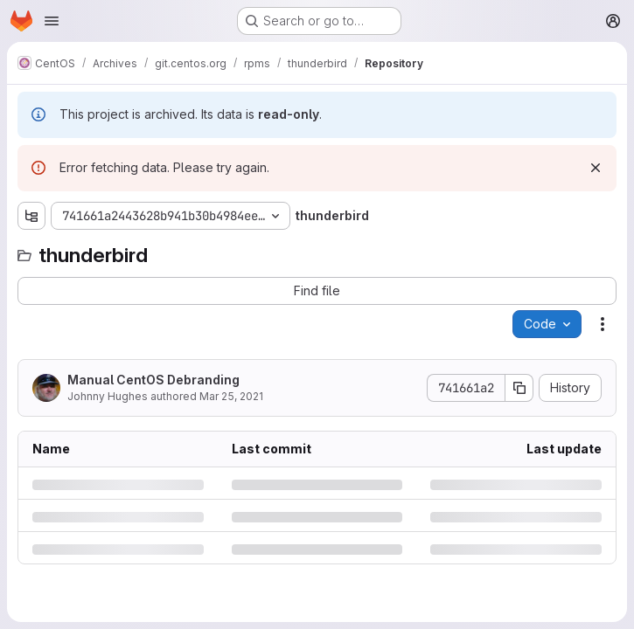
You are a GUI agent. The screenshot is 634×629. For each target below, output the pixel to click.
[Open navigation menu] (52, 21)
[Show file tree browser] (31, 216)
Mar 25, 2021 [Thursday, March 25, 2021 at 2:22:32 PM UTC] (231, 396)
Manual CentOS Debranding (153, 379)
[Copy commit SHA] (519, 388)
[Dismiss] (595, 167)
